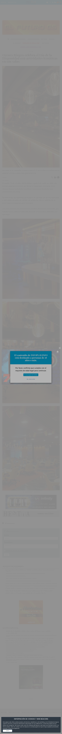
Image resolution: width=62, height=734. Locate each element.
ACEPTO (7, 730)
